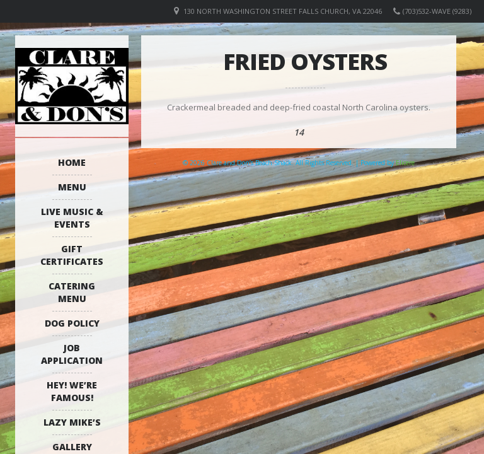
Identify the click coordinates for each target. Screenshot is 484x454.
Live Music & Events (72, 218)
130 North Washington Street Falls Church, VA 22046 (282, 11)
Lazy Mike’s (72, 422)
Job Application (72, 354)
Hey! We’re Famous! (72, 391)
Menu (72, 187)
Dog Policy (72, 323)
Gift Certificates (71, 255)
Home (72, 162)
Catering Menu (72, 292)
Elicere (405, 162)
